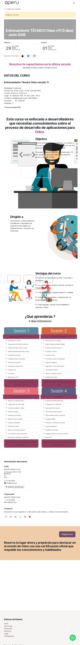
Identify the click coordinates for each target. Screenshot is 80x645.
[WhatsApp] (20, 517)
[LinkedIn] (16, 517)
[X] (11, 517)
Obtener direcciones (14, 487)
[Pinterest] (25, 517)
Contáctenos (9, 636)
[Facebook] (6, 517)
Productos (8, 629)
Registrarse (67, 534)
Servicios (7, 631)
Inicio (6, 624)
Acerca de (8, 626)
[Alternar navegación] (74, 3)
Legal (6, 634)
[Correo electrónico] (30, 517)
